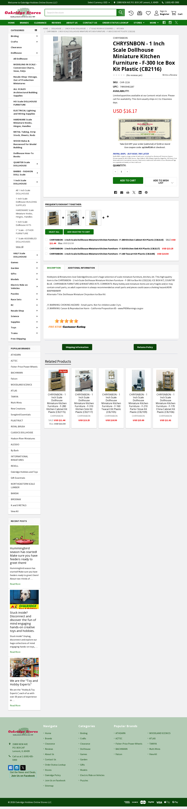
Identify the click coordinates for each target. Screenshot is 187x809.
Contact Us (90, 25)
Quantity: (119, 168)
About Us (72, 25)
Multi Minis (16, 405)
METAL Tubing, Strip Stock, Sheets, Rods (24, 136)
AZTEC (14, 363)
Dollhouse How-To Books (23, 157)
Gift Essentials (18, 480)
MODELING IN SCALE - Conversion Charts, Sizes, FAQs (25, 70)
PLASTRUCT (17, 423)
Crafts (24, 44)
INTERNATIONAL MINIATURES (19, 461)
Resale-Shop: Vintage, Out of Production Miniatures (25, 82)
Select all (54, 232)
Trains (24, 335)
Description (54, 268)
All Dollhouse (20, 61)
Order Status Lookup (115, 25)
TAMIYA (14, 399)
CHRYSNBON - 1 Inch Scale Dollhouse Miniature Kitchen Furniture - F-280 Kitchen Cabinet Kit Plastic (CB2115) (56, 403)
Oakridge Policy (53, 777)
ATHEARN (16, 357)
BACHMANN (17, 375)
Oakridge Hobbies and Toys (24, 474)
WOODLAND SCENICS (21, 387)
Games (24, 264)
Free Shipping (18, 341)
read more (15, 586)
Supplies (24, 324)
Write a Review (169, 77)
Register (161, 15)
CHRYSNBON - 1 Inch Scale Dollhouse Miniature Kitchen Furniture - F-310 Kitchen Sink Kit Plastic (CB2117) (84, 403)
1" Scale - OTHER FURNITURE (24, 234)
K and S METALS (18, 507)
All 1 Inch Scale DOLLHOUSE (23, 194)
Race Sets (24, 302)
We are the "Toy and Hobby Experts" (24, 685)
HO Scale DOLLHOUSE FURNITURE (25, 106)
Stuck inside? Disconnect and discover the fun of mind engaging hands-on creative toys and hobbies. (23, 624)
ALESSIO (15, 447)
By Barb (15, 453)
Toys (24, 330)
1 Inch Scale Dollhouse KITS (23, 226)
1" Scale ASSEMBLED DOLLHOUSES (26, 243)
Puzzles (24, 296)
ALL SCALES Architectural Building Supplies (25, 95)
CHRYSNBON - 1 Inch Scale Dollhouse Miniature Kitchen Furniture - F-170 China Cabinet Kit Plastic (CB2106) (165, 403)
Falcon (14, 381)
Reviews (56, 25)
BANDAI (15, 495)
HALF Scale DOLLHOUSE (25, 257)
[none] (67, 61)
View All (19, 249)
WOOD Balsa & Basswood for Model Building (24, 146)
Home (11, 25)
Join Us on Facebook (55, 782)
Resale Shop (24, 313)
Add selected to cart (80, 232)
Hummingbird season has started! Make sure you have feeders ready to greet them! (24, 558)
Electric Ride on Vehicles (24, 289)
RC (24, 307)
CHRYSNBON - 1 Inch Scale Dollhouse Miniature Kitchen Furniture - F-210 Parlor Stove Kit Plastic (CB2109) (138, 403)
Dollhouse (24, 55)
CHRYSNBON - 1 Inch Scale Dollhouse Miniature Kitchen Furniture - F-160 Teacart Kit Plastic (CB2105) (111, 403)
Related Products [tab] (58, 362)
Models (24, 281)
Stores (139, 25)
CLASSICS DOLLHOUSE (22, 435)
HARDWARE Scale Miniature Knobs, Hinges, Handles (22, 125)
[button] (161, 184)
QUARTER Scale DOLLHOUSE (25, 166)
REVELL (14, 468)
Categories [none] (17, 32)
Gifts (24, 276)
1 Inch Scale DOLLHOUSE (25, 184)
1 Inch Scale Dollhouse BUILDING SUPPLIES (26, 204)
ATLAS (14, 393)
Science (24, 318)
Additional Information (81, 268)
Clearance (40, 25)
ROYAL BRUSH (18, 429)
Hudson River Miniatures (23, 441)
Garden (24, 270)
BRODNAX (16, 501)
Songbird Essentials (21, 417)
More (154, 25)
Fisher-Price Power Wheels (24, 369)
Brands (24, 25)
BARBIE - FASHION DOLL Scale (25, 175)
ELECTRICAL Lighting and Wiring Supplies (24, 115)
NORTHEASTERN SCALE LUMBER (23, 488)
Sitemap (49, 788)
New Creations (18, 411)
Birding (24, 38)
